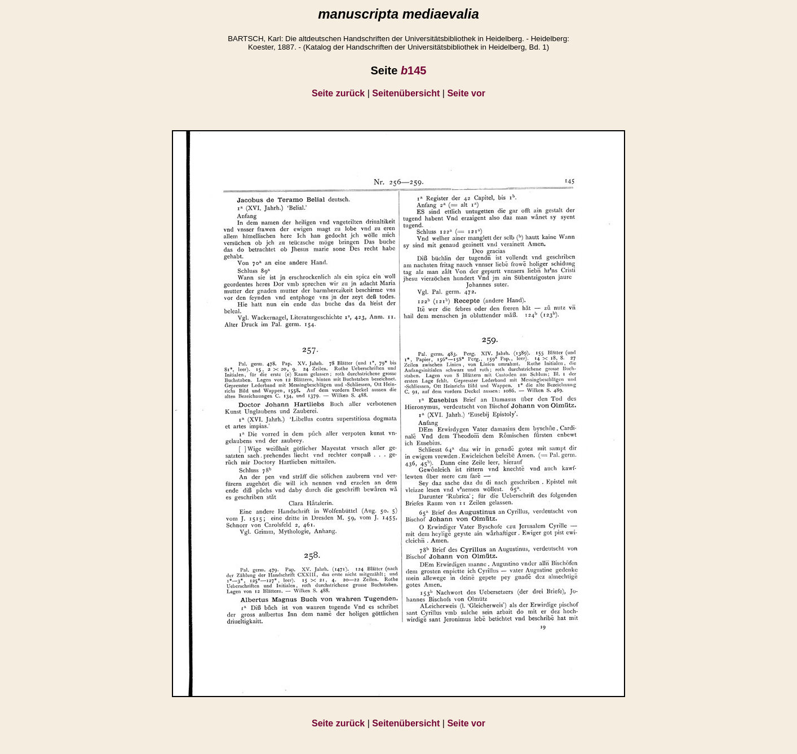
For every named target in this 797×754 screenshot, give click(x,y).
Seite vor (466, 93)
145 (414, 70)
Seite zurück (338, 93)
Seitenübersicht (406, 93)
